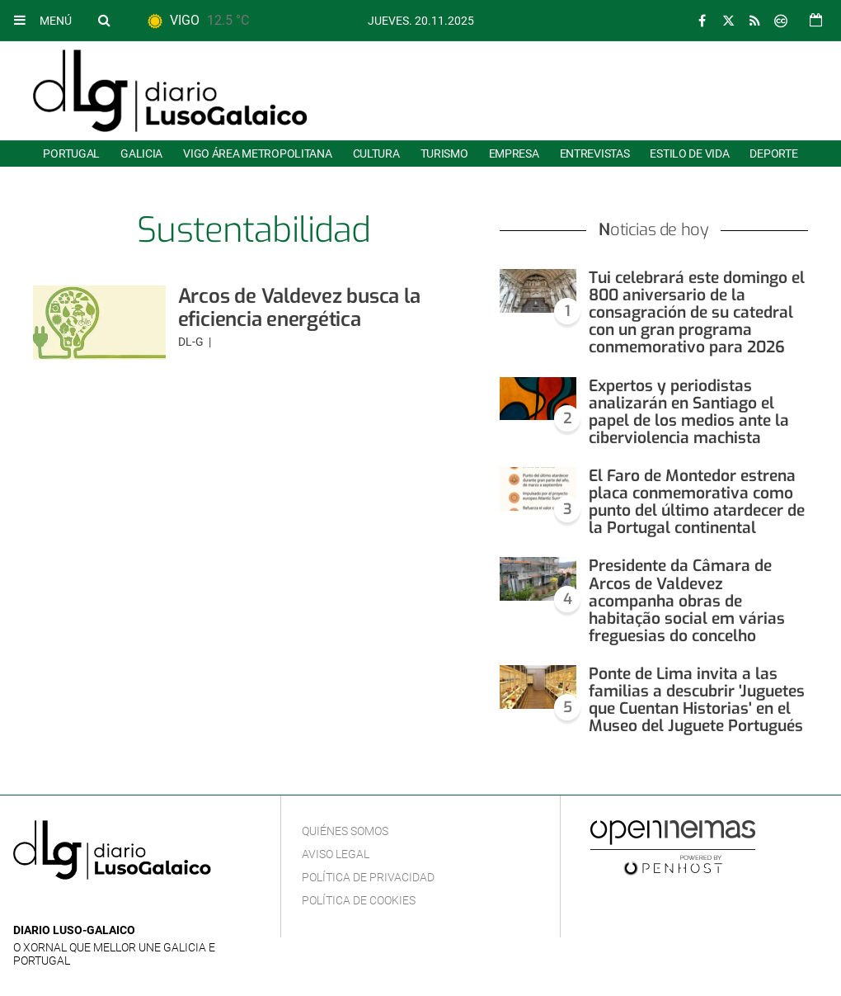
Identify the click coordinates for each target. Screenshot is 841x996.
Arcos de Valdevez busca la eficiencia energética (299, 308)
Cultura (376, 153)
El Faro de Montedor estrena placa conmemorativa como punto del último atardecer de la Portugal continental (697, 501)
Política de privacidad (368, 877)
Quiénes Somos (345, 831)
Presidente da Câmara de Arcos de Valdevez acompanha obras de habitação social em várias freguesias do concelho (687, 600)
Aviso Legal (335, 854)
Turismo (444, 153)
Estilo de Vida (689, 153)
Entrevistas (595, 153)
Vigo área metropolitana (257, 153)
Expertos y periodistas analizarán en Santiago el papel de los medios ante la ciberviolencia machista (689, 411)
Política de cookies (359, 900)
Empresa (514, 153)
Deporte (773, 153)
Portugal (71, 153)
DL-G (192, 341)
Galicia (141, 153)
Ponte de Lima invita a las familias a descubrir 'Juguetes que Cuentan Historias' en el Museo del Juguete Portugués (697, 699)
